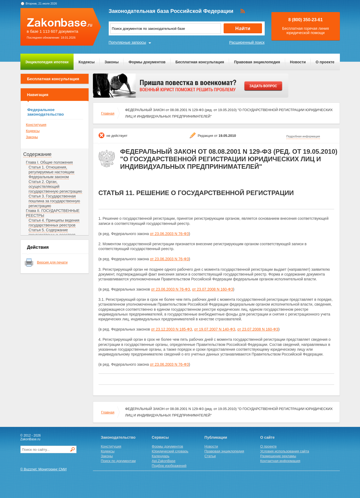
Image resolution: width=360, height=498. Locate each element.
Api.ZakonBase (163, 461)
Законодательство (118, 437)
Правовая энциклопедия (257, 62)
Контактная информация (280, 461)
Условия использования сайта (284, 451)
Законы (112, 62)
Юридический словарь (170, 451)
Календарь (160, 456)
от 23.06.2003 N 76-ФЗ (169, 234)
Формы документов (147, 62)
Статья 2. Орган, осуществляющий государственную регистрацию (55, 186)
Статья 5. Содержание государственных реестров (52, 232)
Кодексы (86, 62)
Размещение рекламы (278, 456)
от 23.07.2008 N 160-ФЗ (212, 289)
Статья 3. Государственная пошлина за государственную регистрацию (54, 201)
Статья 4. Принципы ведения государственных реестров (54, 222)
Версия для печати (52, 262)
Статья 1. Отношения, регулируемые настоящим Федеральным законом (51, 172)
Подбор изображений (169, 466)
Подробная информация (303, 136)
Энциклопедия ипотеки (46, 62)
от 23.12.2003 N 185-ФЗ (171, 329)
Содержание (37, 154)
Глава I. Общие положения (49, 162)
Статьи (210, 456)
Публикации (216, 437)
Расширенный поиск (247, 42)
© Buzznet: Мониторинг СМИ (43, 469)
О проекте (325, 62)
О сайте (267, 437)
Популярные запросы (127, 42)
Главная (107, 113)
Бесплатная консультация (199, 62)
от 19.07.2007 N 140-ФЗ (214, 329)
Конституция (36, 125)
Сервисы (160, 437)
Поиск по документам (118, 461)
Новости (298, 62)
